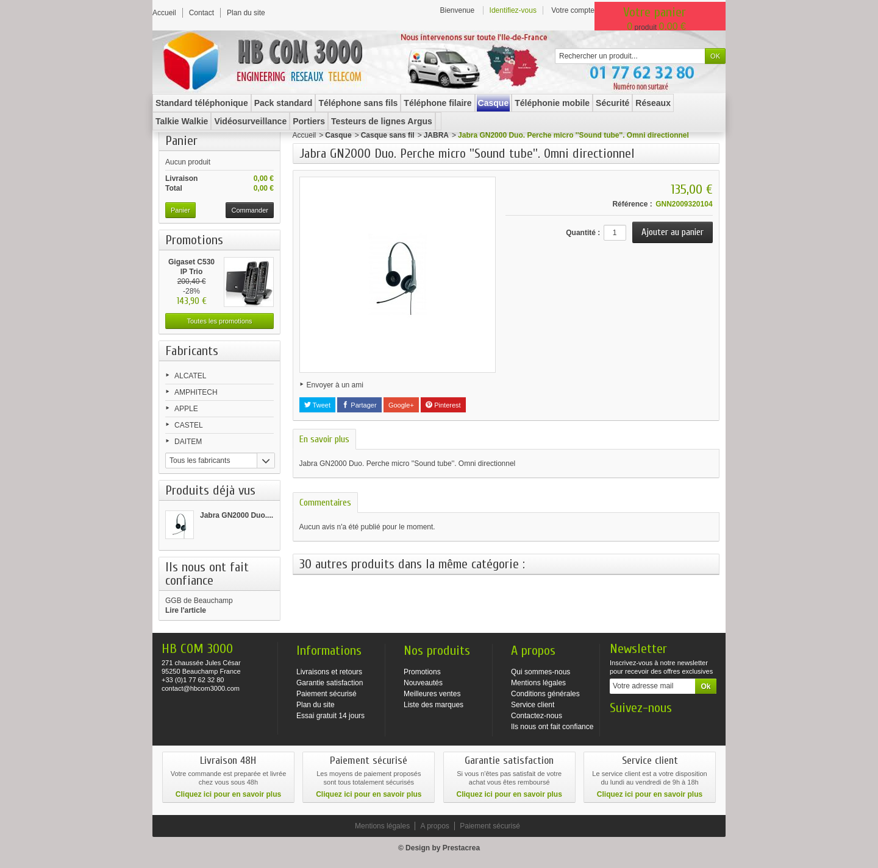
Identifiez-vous (513, 10)
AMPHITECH (196, 392)
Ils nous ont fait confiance (552, 726)
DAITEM (188, 441)
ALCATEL (190, 376)
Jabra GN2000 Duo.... (236, 515)
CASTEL (188, 425)
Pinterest (443, 405)
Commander (249, 210)
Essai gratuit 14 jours (330, 715)
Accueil (304, 135)
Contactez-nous (536, 715)
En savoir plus (324, 439)
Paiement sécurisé (326, 694)
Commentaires (325, 502)
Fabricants (191, 351)
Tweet (317, 405)
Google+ (401, 405)
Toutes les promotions (219, 321)
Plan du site (315, 704)
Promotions (194, 240)
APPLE (186, 408)
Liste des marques (433, 704)
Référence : (632, 204)
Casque (338, 135)
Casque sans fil (388, 135)
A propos (434, 826)
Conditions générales (545, 694)
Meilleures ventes (432, 694)
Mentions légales (538, 683)
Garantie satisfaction (329, 683)
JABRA (436, 135)
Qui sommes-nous (540, 672)
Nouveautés (423, 683)
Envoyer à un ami (335, 385)
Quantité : (583, 232)
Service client (532, 704)
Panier (181, 141)
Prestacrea (461, 848)
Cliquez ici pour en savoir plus (228, 794)
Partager (359, 405)
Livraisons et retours (329, 672)
